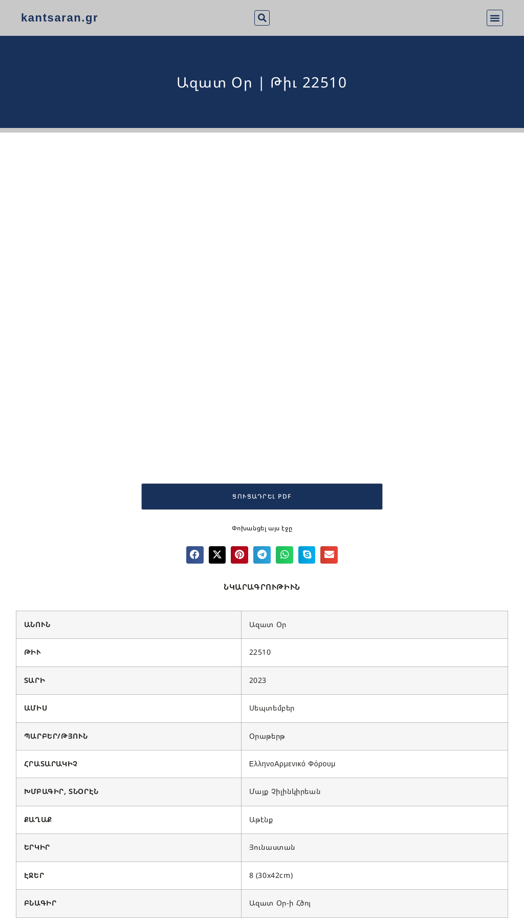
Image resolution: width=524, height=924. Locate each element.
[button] (262, 18)
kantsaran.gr (59, 17)
